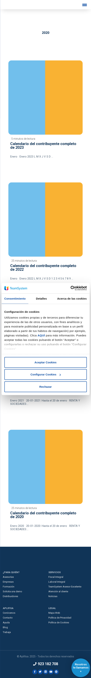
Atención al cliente (58, 591)
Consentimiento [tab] (15, 298)
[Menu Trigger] (84, 4)
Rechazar (45, 386)
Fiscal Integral (55, 577)
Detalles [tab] (41, 298)
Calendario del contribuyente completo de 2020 (43, 515)
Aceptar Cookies (45, 362)
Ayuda (6, 622)
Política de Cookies (58, 622)
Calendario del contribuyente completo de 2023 (43, 145)
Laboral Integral (56, 581)
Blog (5, 627)
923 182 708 (45, 664)
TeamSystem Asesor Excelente (64, 586)
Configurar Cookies (46, 374)
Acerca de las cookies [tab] (72, 298)
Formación (8, 586)
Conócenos (9, 612)
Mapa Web (54, 612)
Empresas (8, 581)
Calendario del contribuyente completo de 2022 (43, 267)
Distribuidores (10, 596)
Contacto (8, 617)
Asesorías (8, 577)
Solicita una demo (12, 591)
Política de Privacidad (59, 617)
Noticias (52, 596)
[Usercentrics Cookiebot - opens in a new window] (70, 288)
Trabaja (7, 632)
